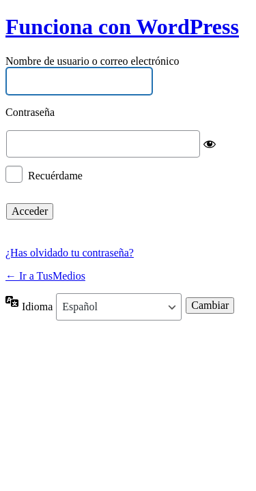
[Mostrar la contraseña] (209, 144)
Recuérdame (55, 175)
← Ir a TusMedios (45, 276)
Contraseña (30, 113)
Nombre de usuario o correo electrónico (92, 61)
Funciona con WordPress (122, 26)
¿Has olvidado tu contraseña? (69, 252)
